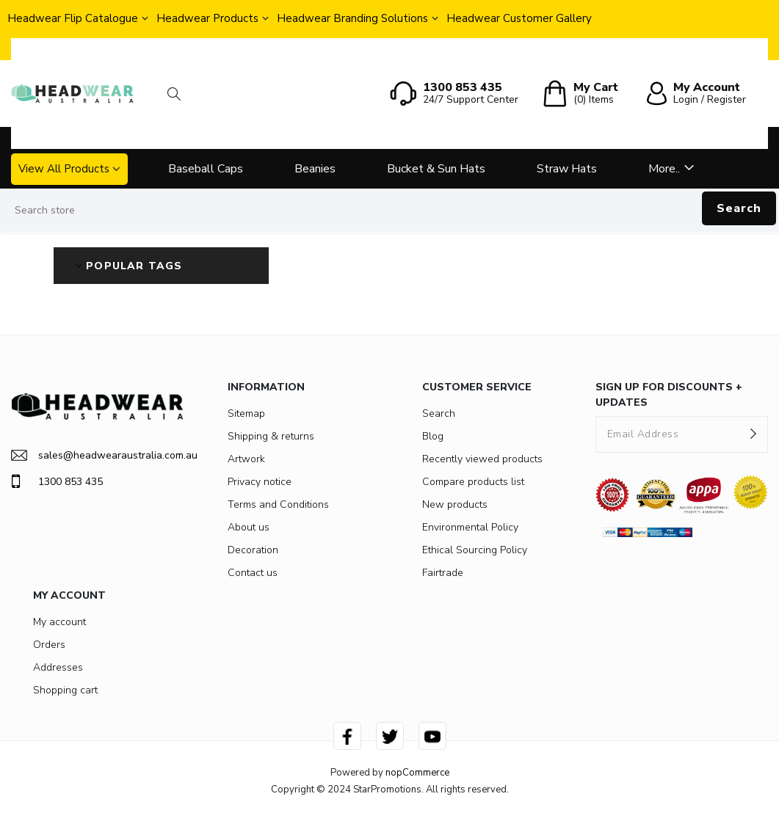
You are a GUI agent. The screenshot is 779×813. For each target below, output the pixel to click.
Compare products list (473, 482)
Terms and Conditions (278, 504)
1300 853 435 (57, 481)
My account (59, 622)
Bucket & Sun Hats (436, 169)
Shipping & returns (271, 436)
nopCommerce (417, 772)
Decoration (253, 550)
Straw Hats (567, 169)
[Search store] (389, 211)
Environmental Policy (470, 527)
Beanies (315, 169)
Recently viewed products (482, 459)
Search (739, 208)
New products (455, 504)
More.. (664, 169)
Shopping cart (65, 690)
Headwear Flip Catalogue (72, 18)
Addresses (58, 667)
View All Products (63, 168)
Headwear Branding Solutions (352, 18)
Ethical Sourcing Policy (474, 550)
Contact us (253, 573)
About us (248, 527)
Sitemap (246, 413)
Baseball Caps (205, 169)
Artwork (246, 459)
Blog (432, 436)
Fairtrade (442, 573)
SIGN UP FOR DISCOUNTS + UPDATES (668, 394)
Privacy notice (259, 482)
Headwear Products (207, 18)
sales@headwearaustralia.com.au (97, 455)
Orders (49, 645)
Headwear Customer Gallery (519, 18)
